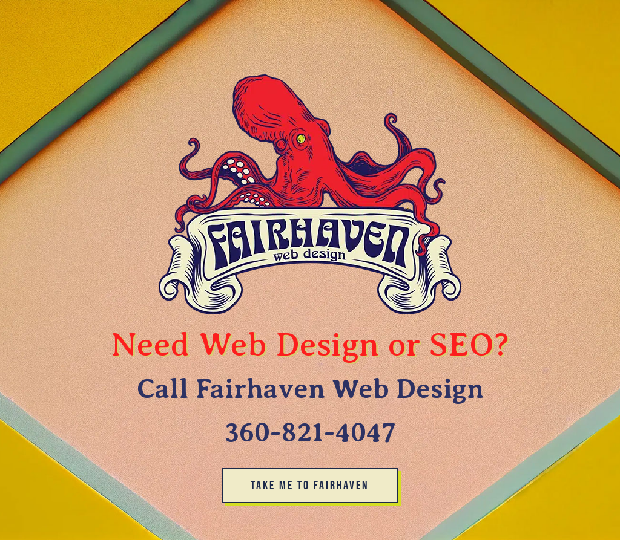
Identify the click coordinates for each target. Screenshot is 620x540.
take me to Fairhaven (310, 485)
